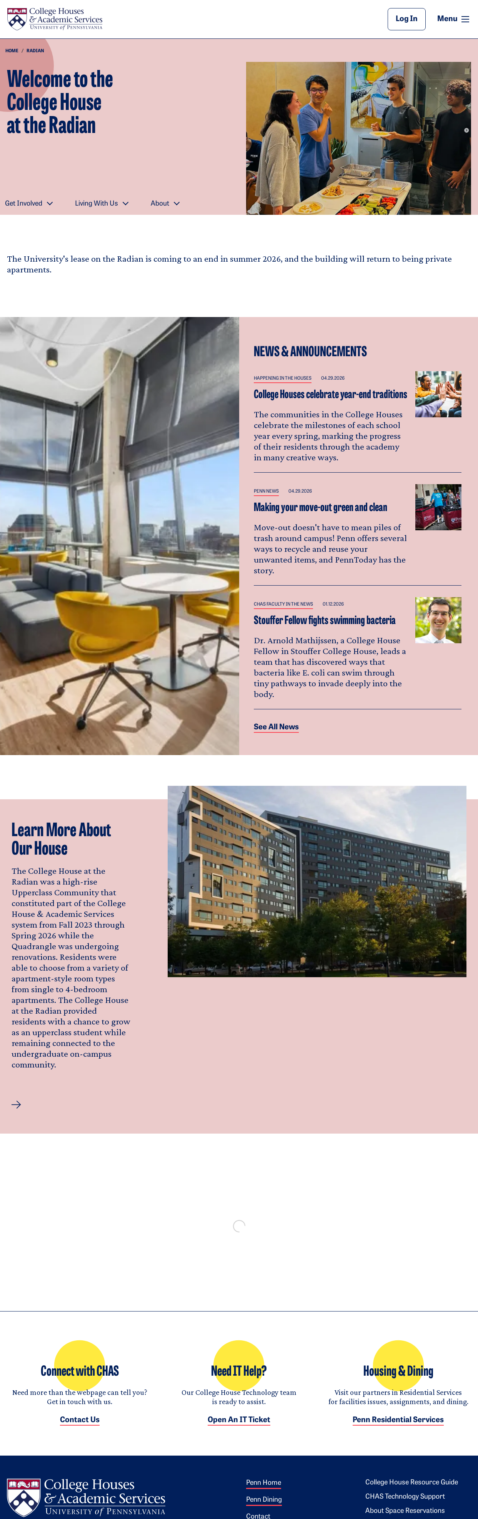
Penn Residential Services (398, 1428)
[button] (16, 1105)
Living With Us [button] (96, 204)
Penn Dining (264, 1507)
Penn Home (263, 1490)
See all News (276, 727)
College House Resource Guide (411, 1490)
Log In (407, 19)
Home (11, 51)
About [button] (160, 204)
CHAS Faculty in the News (283, 604)
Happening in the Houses (282, 378)
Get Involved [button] (23, 204)
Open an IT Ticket (239, 1428)
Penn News (266, 491)
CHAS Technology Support (405, 1504)
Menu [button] (454, 19)
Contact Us (80, 1428)
